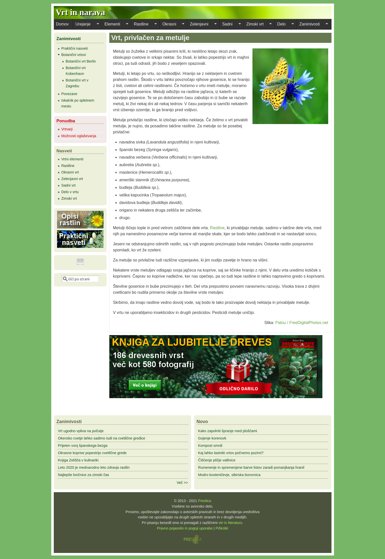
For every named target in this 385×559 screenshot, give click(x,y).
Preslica (204, 501)
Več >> (182, 483)
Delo (284, 24)
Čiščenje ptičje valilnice (217, 460)
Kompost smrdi (210, 446)
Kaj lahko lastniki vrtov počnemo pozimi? (231, 453)
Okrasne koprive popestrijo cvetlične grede (92, 453)
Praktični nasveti (74, 48)
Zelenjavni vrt (72, 179)
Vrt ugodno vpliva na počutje (81, 431)
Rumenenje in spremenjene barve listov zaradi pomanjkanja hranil (251, 467)
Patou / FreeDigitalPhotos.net (301, 322)
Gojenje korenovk (212, 438)
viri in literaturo (230, 523)
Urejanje (86, 24)
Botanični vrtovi (73, 55)
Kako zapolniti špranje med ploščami (227, 431)
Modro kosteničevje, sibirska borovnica (229, 475)
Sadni (230, 24)
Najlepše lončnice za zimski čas (83, 475)
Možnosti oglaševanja (78, 136)
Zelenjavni (202, 24)
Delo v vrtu (70, 192)
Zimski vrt (258, 24)
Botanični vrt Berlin (81, 61)
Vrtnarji (67, 129)
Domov (62, 24)
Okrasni (172, 24)
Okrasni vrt (70, 172)
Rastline (144, 24)
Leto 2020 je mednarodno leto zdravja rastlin (94, 467)
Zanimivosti (312, 24)
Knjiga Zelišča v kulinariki (78, 460)
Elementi (115, 24)
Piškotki (222, 528)
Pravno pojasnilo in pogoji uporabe (185, 528)
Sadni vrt (68, 185)
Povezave (69, 94)
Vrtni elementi (72, 159)
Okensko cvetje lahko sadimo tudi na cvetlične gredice (101, 438)
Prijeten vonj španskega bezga (83, 446)
